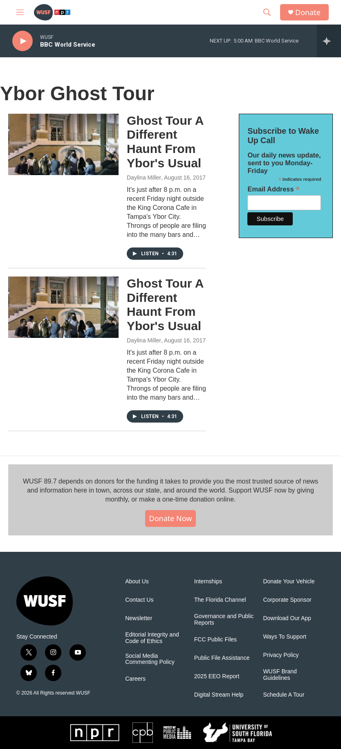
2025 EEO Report (217, 676)
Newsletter (138, 618)
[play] (22, 41)
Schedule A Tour (283, 695)
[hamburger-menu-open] (20, 12)
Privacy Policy (280, 655)
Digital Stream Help (219, 695)
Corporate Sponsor (287, 600)
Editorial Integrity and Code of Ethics (152, 638)
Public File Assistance (221, 658)
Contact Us (139, 600)
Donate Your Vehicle (288, 581)
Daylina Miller (144, 177)
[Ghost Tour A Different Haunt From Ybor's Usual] (63, 144)
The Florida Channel (220, 600)
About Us (137, 581)
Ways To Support (284, 637)
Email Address (273, 189)
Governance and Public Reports (224, 619)
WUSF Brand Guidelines (279, 674)
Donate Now (170, 518)
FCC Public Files (215, 640)
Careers (135, 679)
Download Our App (287, 618)
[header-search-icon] (267, 12)
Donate (308, 12)
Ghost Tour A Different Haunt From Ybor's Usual (165, 142)
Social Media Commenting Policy (150, 659)
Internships (208, 581)
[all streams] (329, 41)
